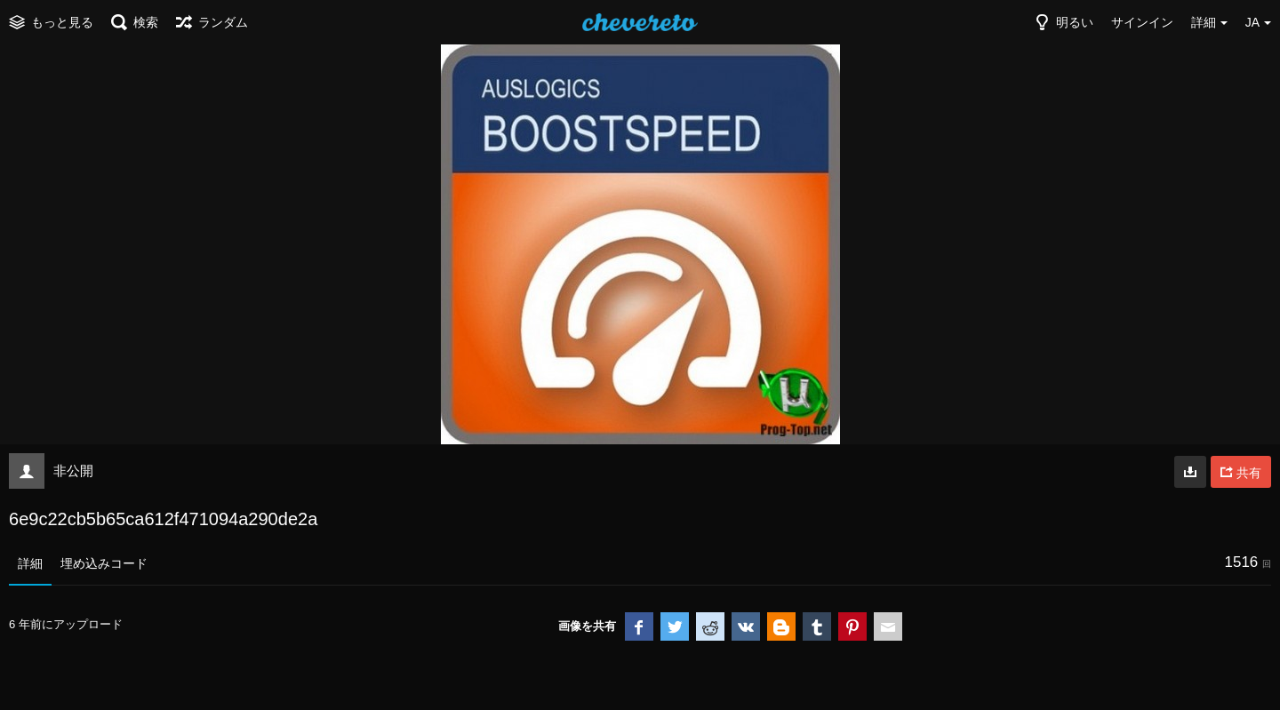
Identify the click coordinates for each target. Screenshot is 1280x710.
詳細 (30, 563)
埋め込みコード (104, 563)
